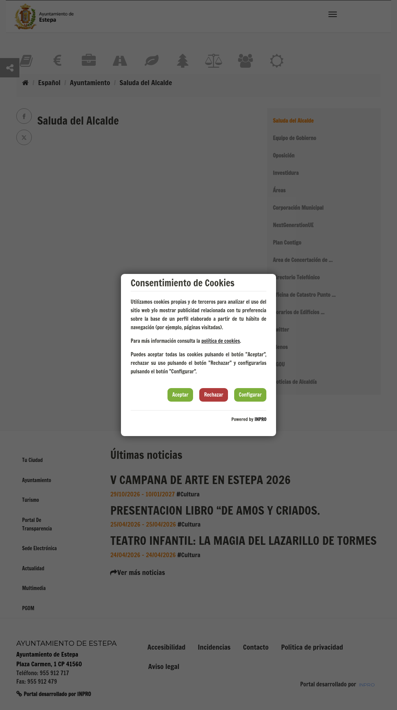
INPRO (260, 419)
